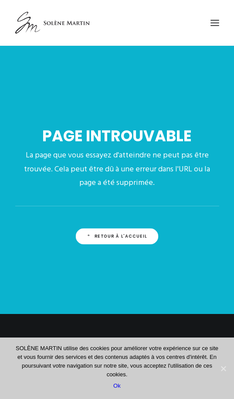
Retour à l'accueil (117, 236)
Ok (117, 385)
